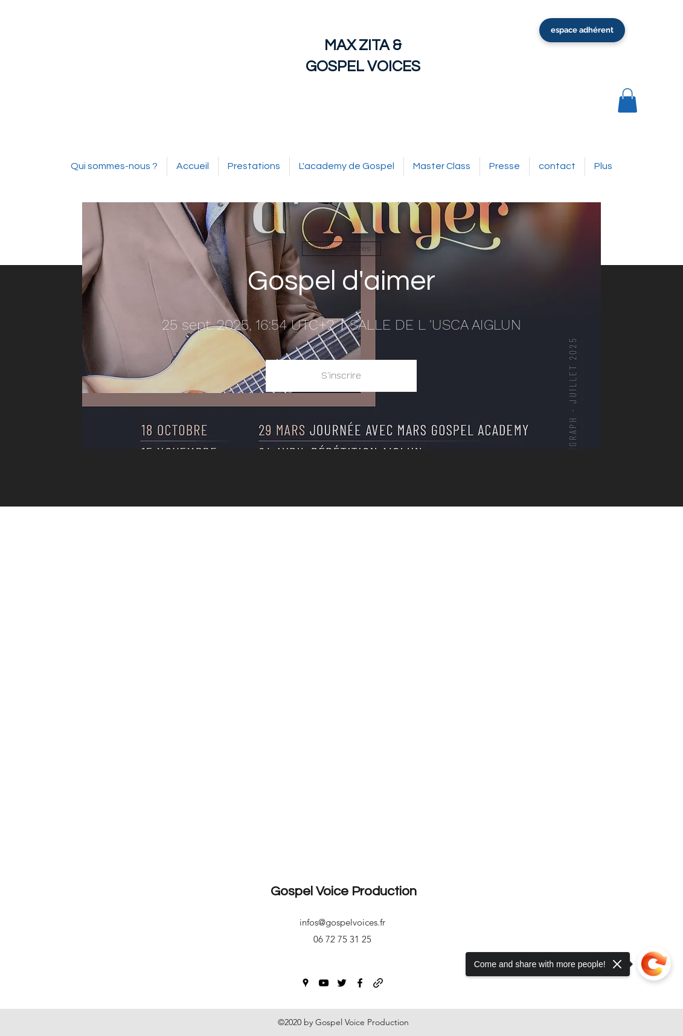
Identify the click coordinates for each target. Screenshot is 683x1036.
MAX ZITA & (363, 45)
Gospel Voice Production (344, 891)
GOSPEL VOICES (363, 66)
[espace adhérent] (582, 30)
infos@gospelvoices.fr (342, 922)
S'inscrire (341, 375)
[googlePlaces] (306, 983)
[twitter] (342, 983)
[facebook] (360, 983)
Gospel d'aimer (341, 281)
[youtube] (324, 983)
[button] (627, 100)
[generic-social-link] (378, 983)
